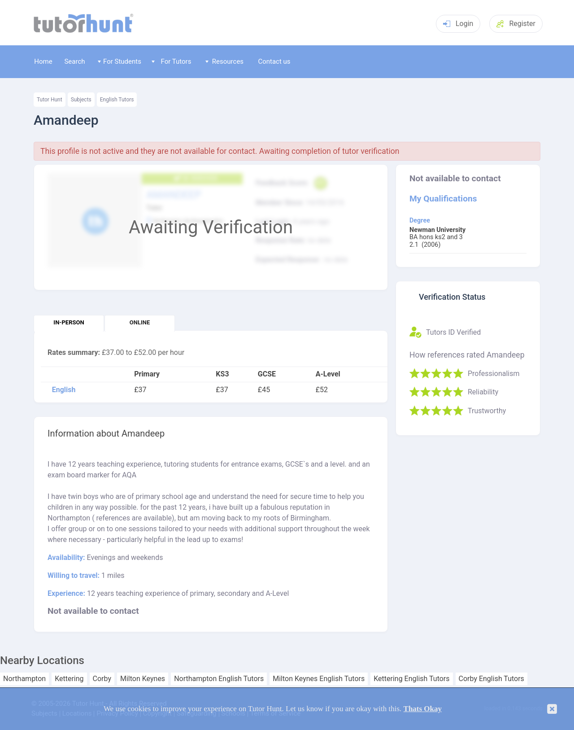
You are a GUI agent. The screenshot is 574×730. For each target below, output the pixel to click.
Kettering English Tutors (411, 679)
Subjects (81, 99)
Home (43, 61)
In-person (68, 322)
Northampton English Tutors (219, 679)
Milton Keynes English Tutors (319, 679)
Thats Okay (423, 708)
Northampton (24, 679)
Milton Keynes (142, 679)
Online (140, 322)
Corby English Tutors (491, 679)
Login (458, 23)
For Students (119, 61)
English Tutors (117, 99)
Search (74, 61)
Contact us (274, 61)
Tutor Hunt (49, 99)
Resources (224, 61)
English (64, 390)
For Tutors (171, 61)
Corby (102, 679)
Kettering (69, 679)
